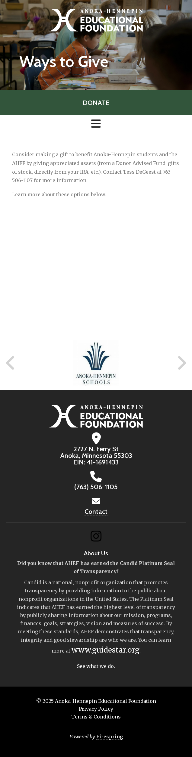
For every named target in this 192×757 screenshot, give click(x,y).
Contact (96, 511)
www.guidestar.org (105, 650)
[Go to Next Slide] (181, 363)
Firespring (109, 737)
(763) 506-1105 (96, 487)
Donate (96, 103)
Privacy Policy (96, 709)
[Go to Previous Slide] (10, 363)
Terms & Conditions (96, 717)
